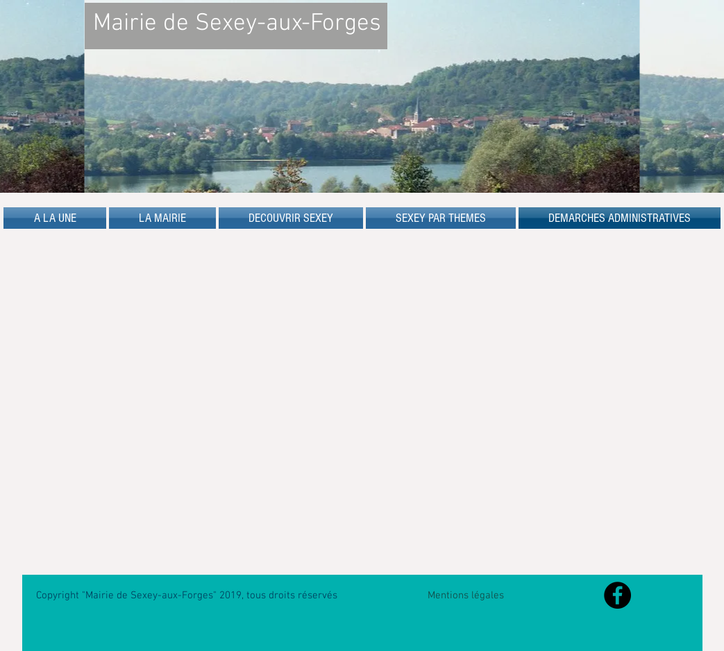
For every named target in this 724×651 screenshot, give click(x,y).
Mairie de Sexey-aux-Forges (237, 23)
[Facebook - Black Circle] (617, 595)
